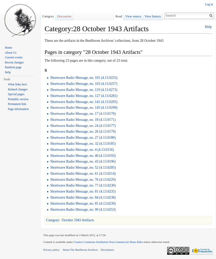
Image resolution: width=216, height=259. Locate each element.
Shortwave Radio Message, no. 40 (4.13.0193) (83, 156)
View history (153, 16)
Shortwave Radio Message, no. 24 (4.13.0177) (83, 126)
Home (8, 47)
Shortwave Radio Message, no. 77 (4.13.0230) (83, 185)
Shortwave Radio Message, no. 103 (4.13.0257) (83, 84)
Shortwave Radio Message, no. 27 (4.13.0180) (83, 137)
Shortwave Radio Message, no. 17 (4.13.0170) (83, 114)
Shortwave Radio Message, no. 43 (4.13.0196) (83, 161)
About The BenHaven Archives (80, 249)
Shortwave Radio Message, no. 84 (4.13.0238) (83, 197)
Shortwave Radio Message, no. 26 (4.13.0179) (83, 131)
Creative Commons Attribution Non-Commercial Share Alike (108, 241)
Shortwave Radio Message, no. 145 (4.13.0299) (83, 107)
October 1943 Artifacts (78, 220)
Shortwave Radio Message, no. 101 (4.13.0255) (83, 78)
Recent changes (14, 62)
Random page (13, 67)
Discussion (64, 16)
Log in (209, 4)
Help (208, 27)
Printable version (18, 99)
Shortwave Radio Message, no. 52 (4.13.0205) (83, 167)
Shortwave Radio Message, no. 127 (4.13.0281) (83, 96)
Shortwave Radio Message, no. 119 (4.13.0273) (83, 90)
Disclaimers (107, 249)
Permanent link (17, 104)
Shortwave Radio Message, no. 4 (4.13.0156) (82, 150)
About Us (10, 52)
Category (52, 220)
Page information (18, 109)
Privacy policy (51, 249)
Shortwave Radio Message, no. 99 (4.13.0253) (83, 209)
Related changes (17, 89)
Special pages (16, 94)
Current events (13, 57)
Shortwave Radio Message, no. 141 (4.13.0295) (83, 102)
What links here (17, 84)
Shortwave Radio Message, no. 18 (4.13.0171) (83, 120)
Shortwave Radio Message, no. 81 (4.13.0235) (83, 191)
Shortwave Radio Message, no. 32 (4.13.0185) (83, 143)
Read (119, 16)
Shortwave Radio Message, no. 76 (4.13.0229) (83, 179)
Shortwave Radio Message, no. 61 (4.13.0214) (83, 173)
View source (133, 16)
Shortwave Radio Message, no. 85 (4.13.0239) (83, 203)
